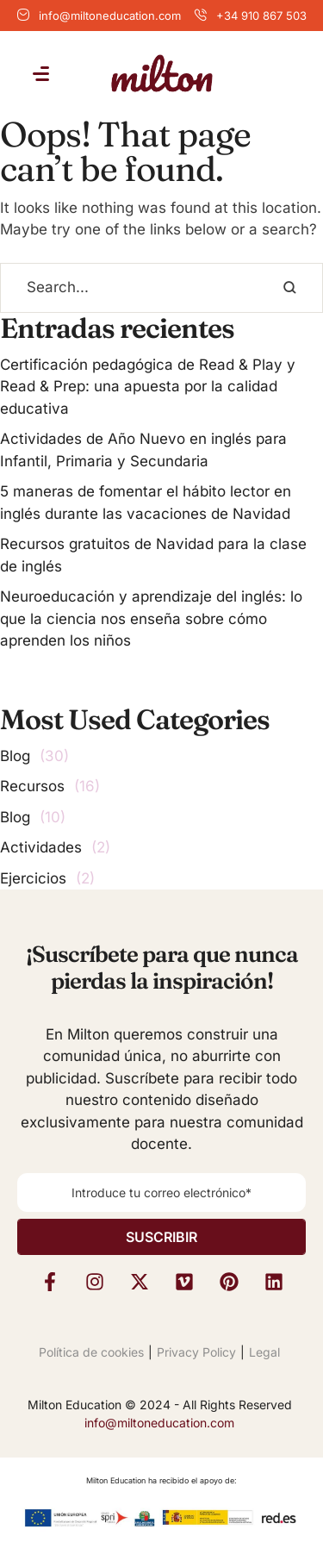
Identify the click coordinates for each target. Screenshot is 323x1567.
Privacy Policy (196, 1352)
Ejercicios (33, 878)
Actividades (41, 847)
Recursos (32, 786)
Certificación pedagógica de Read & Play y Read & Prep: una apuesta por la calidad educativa (147, 386)
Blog (15, 756)
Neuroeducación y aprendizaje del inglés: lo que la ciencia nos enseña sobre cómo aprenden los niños (151, 618)
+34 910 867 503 (261, 15)
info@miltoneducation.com (110, 15)
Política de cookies (91, 1352)
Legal (264, 1352)
